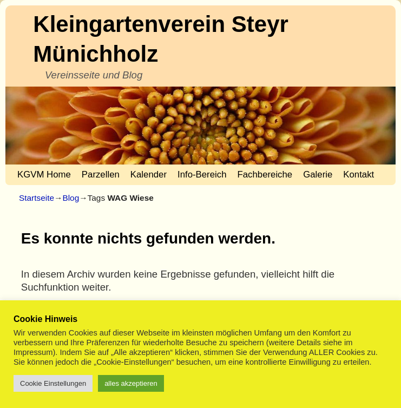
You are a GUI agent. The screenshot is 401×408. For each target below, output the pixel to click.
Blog (70, 197)
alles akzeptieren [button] (130, 383)
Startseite (36, 197)
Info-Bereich (202, 174)
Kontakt (358, 174)
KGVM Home (44, 174)
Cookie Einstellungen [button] (53, 383)
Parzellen (101, 174)
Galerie (317, 174)
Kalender (148, 174)
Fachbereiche (265, 174)
